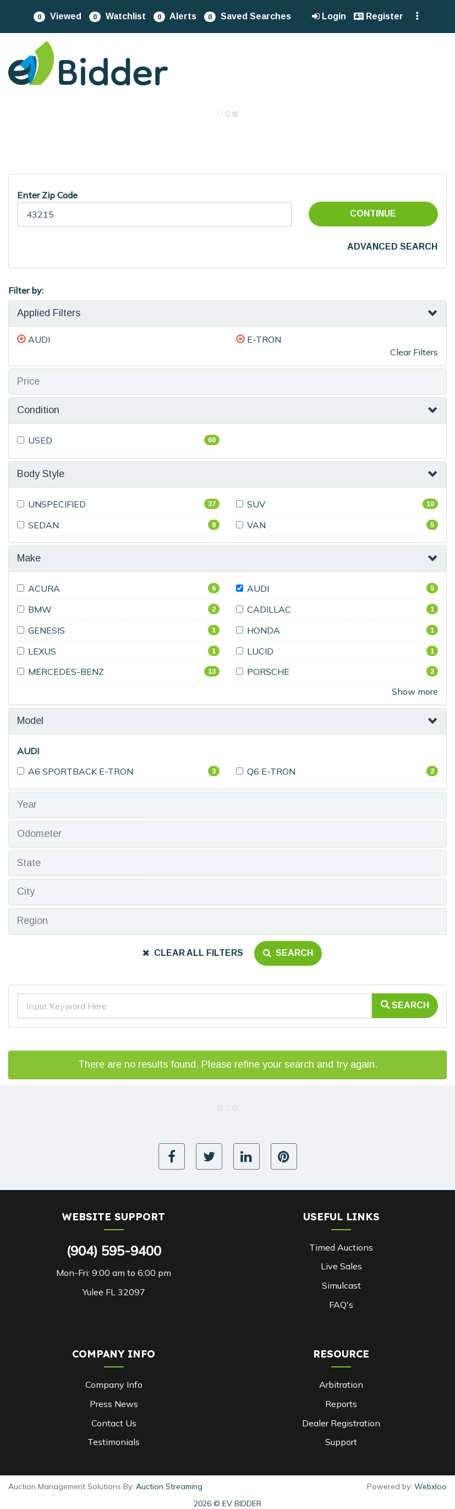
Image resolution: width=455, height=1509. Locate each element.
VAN (251, 525)
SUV (250, 504)
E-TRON (264, 339)
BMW (34, 609)
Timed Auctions (341, 1247)
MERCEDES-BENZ (60, 671)
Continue (373, 213)
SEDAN (38, 525)
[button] (57, 16)
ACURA (38, 588)
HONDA (258, 630)
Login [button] (329, 16)
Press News (114, 1403)
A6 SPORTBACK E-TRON (75, 771)
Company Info (113, 1384)
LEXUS (36, 651)
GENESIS (41, 630)
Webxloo (430, 1486)
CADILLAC (263, 609)
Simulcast (341, 1285)
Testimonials (113, 1441)
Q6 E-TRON (265, 771)
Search (288, 953)
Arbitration (341, 1384)
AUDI (39, 339)
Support (341, 1441)
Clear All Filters (192, 953)
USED (34, 440)
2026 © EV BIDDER (227, 1503)
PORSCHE (262, 671)
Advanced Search (392, 246)
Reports (341, 1403)
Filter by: (25, 290)
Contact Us (113, 1423)
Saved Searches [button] (247, 17)
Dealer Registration (341, 1423)
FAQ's (341, 1304)
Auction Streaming (169, 1486)
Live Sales (341, 1266)
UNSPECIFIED (51, 504)
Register (378, 16)
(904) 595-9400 (114, 1250)
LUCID (254, 651)
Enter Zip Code (47, 195)
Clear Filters (414, 352)
